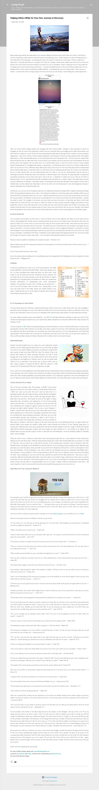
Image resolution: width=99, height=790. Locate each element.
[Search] (91, 5)
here (19, 747)
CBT (25, 326)
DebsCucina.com (55, 753)
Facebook (22, 753)
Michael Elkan (53, 781)
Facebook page (57, 514)
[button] (87, 18)
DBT (48, 317)
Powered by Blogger (49, 777)
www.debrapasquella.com (42, 751)
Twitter (82, 514)
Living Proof (17, 4)
